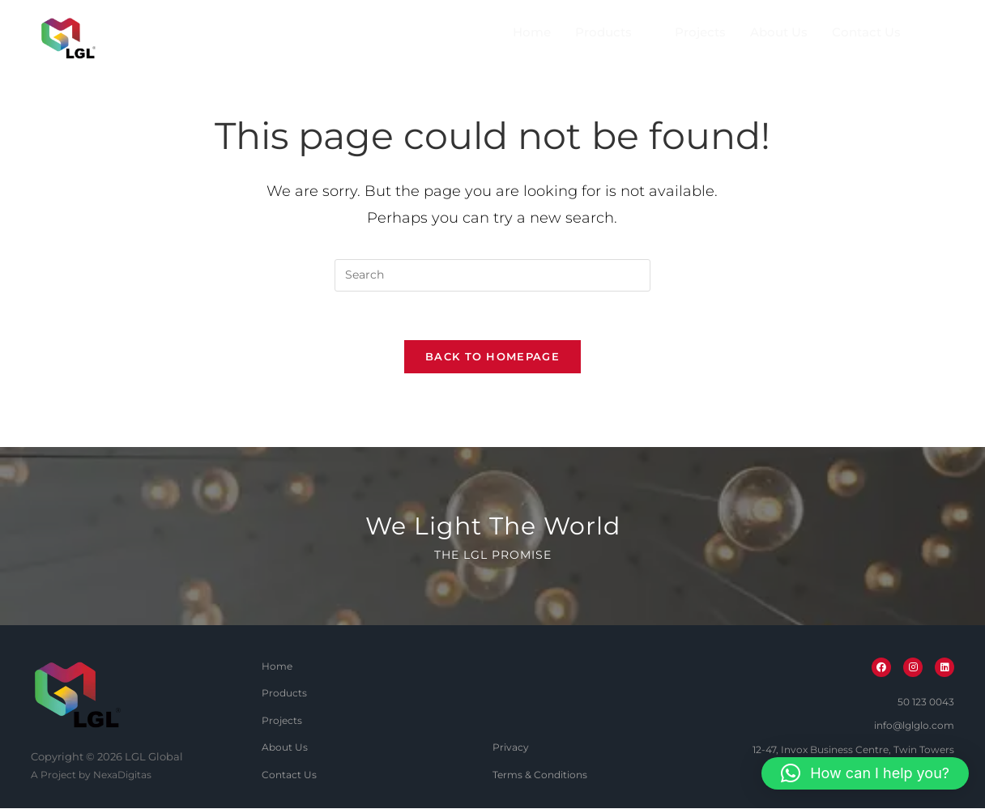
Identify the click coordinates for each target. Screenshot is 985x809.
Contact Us (866, 32)
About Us (779, 32)
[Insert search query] (492, 275)
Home (532, 32)
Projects (700, 32)
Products (610, 32)
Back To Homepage (492, 357)
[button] (865, 773)
